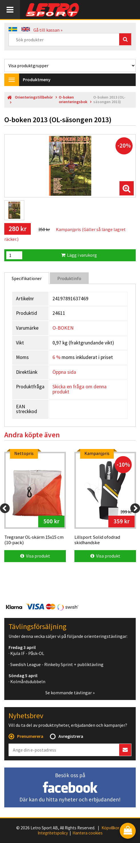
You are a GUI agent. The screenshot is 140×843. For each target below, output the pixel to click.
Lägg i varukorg (79, 255)
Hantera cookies (87, 833)
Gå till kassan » (47, 30)
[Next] (135, 508)
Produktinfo (69, 278)
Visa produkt (35, 556)
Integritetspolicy (53, 833)
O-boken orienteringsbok (73, 99)
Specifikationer (27, 278)
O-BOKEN (63, 328)
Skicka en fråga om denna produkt (79, 389)
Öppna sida (64, 372)
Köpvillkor (110, 827)
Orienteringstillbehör (34, 97)
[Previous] (5, 508)
